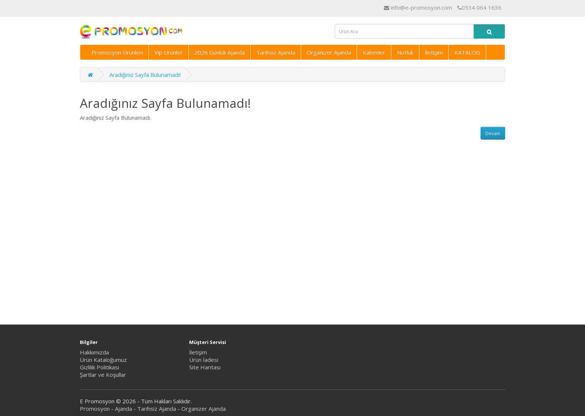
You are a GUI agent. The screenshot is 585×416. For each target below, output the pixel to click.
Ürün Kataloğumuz (103, 359)
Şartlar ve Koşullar (103, 374)
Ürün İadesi (203, 359)
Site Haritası (204, 367)
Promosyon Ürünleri (117, 52)
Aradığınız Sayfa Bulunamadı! (145, 74)
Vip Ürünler (168, 52)
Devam (492, 133)
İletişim (434, 52)
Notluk (405, 52)
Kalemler (374, 52)
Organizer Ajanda (329, 52)
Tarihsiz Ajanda (275, 52)
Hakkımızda (94, 352)
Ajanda (123, 408)
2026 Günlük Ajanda (219, 52)
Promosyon (95, 408)
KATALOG (467, 52)
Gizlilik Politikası (99, 367)
